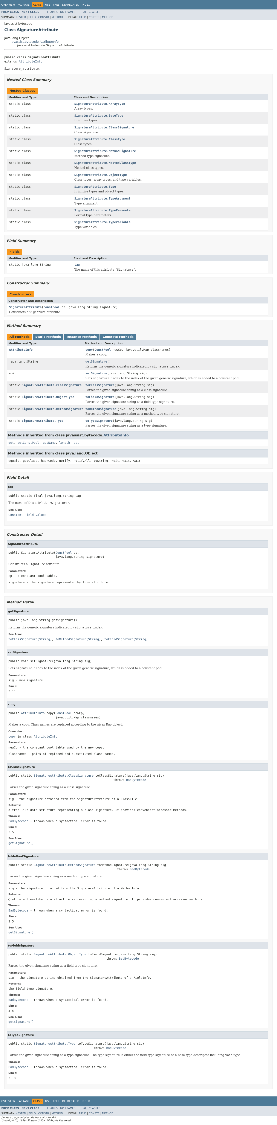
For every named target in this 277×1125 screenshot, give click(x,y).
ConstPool (51, 307)
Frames (52, 12)
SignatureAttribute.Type (95, 186)
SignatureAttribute (25, 307)
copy (89, 349)
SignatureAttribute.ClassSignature (104, 127)
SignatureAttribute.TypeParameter (103, 210)
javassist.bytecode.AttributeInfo (35, 41)
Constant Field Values (27, 515)
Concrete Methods (118, 336)
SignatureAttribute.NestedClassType (105, 163)
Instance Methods (82, 336)
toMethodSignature (101, 409)
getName (49, 442)
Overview (8, 4)
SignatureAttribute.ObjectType (100, 175)
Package (23, 4)
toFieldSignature (100, 397)
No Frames (67, 12)
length (64, 442)
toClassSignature (100, 385)
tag (77, 264)
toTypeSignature (99, 420)
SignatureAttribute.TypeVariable (102, 222)
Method (57, 17)
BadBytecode (136, 780)
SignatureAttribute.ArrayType (99, 103)
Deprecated (70, 4)
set (76, 442)
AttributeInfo (30, 61)
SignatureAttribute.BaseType (98, 115)
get (11, 442)
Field (32, 17)
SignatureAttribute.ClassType (99, 139)
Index (86, 4)
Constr (43, 17)
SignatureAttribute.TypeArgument (102, 198)
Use (47, 4)
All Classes (91, 12)
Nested (20, 17)
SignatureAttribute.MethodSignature (105, 151)
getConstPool (28, 442)
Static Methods (48, 336)
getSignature (96, 361)
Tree (56, 4)
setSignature (96, 373)
